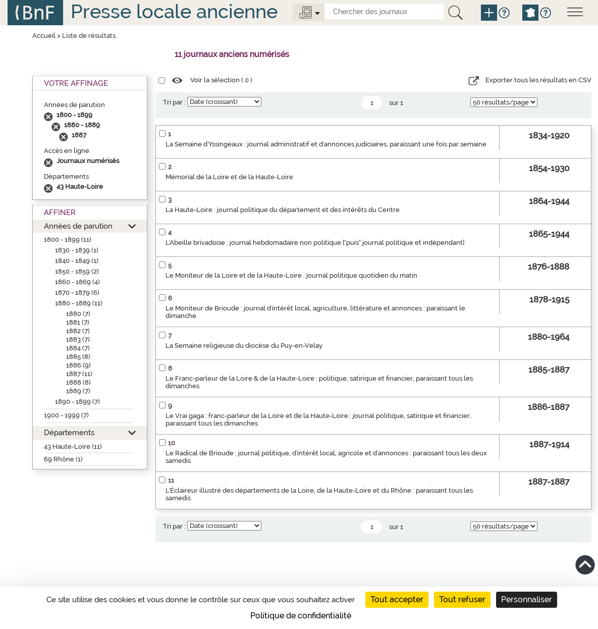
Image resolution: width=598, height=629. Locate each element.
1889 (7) (78, 391)
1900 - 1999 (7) (66, 415)
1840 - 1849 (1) (76, 261)
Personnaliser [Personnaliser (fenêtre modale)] (526, 599)
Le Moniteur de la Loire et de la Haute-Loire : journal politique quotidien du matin (291, 275)
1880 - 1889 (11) (78, 303)
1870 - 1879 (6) (77, 292)
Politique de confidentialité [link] (300, 615)
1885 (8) (78, 356)
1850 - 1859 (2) (77, 271)
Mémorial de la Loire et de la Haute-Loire (229, 177)
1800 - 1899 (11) (67, 239)
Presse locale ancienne (174, 11)
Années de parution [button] (78, 226)
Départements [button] (69, 432)
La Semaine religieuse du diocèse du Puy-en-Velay (244, 345)
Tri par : (174, 102)
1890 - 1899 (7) (77, 401)
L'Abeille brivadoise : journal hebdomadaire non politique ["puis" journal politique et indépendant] (315, 242)
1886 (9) (78, 365)
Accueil (44, 35)
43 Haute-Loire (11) (73, 446)
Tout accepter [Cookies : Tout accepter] (396, 599)
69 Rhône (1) (63, 459)
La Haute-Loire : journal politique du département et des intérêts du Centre (283, 210)
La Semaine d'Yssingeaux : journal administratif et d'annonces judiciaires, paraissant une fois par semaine (326, 144)
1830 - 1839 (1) (76, 250)
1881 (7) (77, 322)
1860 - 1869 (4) (77, 282)
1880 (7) (78, 314)
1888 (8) (78, 382)
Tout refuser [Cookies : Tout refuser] (462, 599)
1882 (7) (78, 331)
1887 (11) (79, 374)
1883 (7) (78, 339)
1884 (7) (78, 348)
